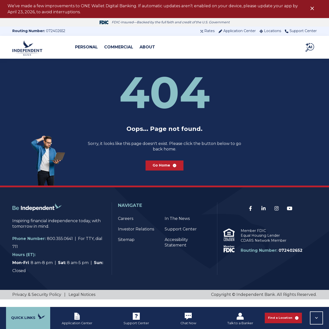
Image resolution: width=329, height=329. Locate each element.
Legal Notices (82, 302)
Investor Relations (136, 236)
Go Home (164, 171)
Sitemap (126, 247)
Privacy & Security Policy (36, 302)
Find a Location (283, 318)
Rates (207, 31)
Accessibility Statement (176, 250)
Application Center (237, 31)
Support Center (301, 31)
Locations (270, 31)
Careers (125, 226)
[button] (310, 47)
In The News (177, 226)
